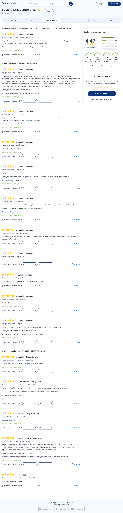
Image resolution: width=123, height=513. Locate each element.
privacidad (65, 505)
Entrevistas (91, 20)
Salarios (71, 20)
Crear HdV (114, 4)
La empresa (12, 20)
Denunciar (77, 55)
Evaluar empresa (101, 94)
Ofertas (32, 20)
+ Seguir (49, 11)
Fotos (110, 20)
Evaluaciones (52, 20)
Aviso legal (57, 505)
